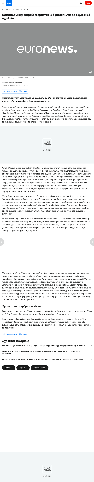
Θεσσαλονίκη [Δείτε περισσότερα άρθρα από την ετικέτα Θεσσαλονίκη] (39, 368)
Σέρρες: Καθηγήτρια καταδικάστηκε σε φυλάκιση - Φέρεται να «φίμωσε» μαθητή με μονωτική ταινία (42, 359)
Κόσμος (17, 9)
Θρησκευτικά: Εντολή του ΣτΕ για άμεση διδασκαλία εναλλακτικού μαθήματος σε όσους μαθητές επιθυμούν (41, 352)
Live (88, 3)
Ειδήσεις (9, 9)
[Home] (2, 9)
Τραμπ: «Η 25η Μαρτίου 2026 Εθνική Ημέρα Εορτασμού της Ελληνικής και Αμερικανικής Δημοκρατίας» (43, 346)
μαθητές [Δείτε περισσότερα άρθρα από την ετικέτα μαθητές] (8, 368)
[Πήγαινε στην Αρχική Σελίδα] (9, 3)
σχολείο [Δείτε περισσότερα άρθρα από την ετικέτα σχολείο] (23, 368)
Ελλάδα (25, 9)
